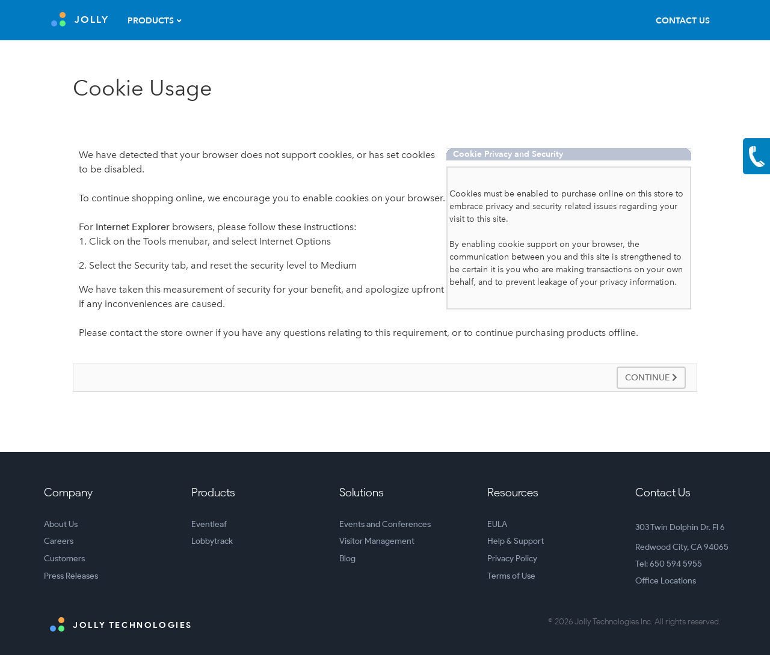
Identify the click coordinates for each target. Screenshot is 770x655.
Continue (651, 378)
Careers (58, 541)
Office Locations (665, 581)
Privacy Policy (512, 558)
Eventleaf (209, 524)
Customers (64, 558)
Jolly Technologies (121, 624)
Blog (347, 558)
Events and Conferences (385, 524)
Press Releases (71, 576)
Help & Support (515, 541)
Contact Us (683, 20)
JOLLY (80, 19)
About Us (61, 524)
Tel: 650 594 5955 (668, 564)
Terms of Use (511, 576)
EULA (497, 524)
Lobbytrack (212, 541)
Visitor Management (376, 541)
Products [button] (151, 20)
